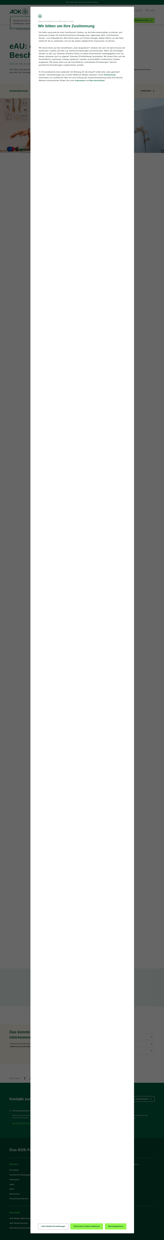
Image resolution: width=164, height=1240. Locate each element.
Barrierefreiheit (97, 81)
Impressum (80, 81)
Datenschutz (110, 75)
